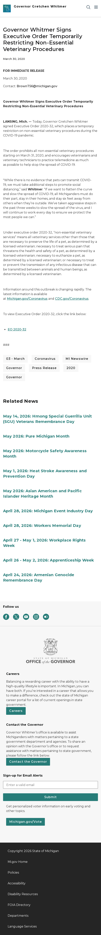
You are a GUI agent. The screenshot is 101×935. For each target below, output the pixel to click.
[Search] (88, 7)
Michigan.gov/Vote (25, 822)
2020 (71, 368)
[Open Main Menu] (96, 7)
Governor (14, 368)
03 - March (15, 359)
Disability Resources (23, 894)
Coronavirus (45, 359)
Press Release (44, 368)
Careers (16, 711)
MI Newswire (77, 359)
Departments (18, 915)
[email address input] (50, 785)
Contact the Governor (28, 761)
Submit (50, 797)
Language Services (22, 926)
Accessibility (16, 883)
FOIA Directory (19, 905)
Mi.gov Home (18, 862)
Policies (13, 872)
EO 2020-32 (17, 329)
